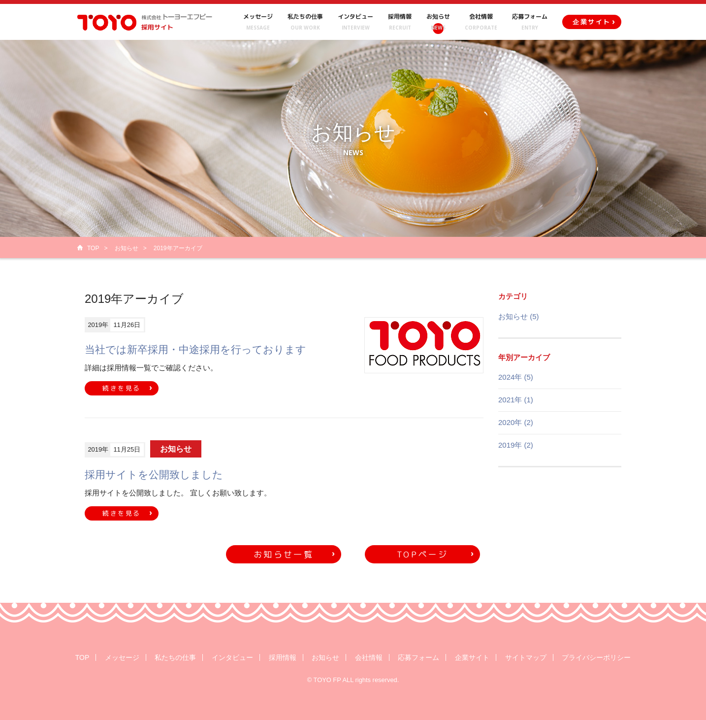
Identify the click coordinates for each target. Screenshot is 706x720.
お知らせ (126, 248)
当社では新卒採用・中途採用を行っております (195, 349)
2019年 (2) (515, 445)
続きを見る (121, 388)
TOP (93, 248)
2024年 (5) (515, 377)
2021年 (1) (515, 399)
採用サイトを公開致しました (154, 474)
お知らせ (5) (518, 316)
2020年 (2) (515, 422)
